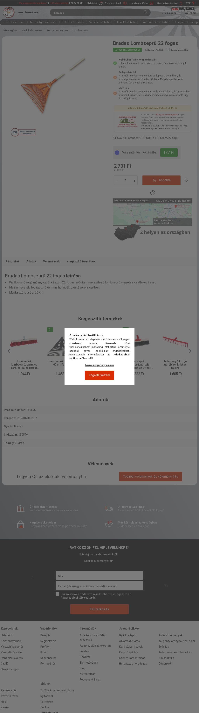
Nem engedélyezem (99, 365)
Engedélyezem (99, 375)
